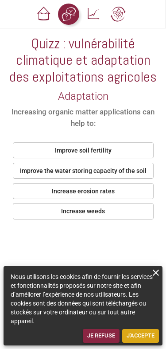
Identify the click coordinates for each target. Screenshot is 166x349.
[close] (155, 272)
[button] (43, 14)
